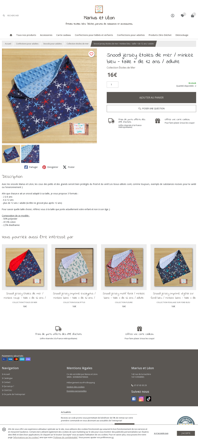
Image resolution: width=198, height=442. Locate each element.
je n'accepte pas (161, 433)
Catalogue (7, 378)
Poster (69, 167)
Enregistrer (50, 167)
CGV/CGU (7, 390)
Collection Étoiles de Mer (121, 67)
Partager (31, 167)
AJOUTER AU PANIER (151, 97)
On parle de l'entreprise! (13, 394)
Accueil (8, 43)
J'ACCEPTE (186, 433)
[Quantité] (112, 84)
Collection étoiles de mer (78, 43)
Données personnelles (76, 391)
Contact (6, 382)
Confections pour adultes (27, 43)
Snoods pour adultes (52, 43)
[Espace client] (172, 15)
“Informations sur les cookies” (26, 437)
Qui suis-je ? (8, 386)
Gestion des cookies (75, 387)
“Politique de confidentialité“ (65, 437)
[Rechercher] (4, 16)
